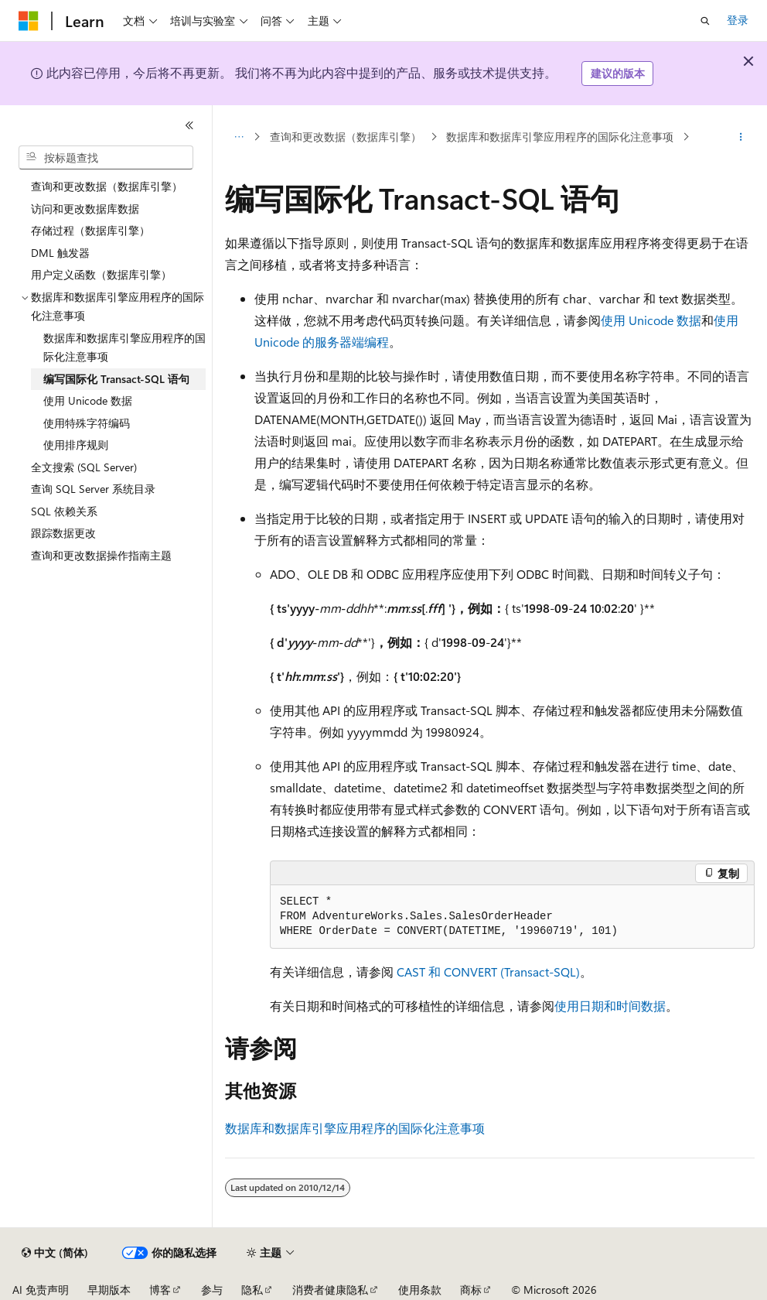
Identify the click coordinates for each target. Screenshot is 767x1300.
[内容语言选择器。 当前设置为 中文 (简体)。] (54, 1252)
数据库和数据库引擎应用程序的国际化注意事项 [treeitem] (124, 347)
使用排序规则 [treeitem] (75, 444)
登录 (737, 19)
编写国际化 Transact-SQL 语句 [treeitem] (116, 378)
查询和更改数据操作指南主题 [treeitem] (101, 555)
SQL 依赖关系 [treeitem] (64, 511)
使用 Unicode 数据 (651, 320)
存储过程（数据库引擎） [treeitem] (90, 230)
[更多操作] (741, 137)
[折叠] (189, 125)
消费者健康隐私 (330, 1289)
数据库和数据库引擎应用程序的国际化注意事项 (559, 136)
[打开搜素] (705, 21)
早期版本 (109, 1289)
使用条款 (419, 1289)
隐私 (252, 1289)
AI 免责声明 (40, 1289)
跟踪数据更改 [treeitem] (63, 532)
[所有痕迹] (238, 137)
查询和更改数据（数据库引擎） (345, 136)
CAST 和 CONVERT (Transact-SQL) (488, 971)
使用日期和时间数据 (610, 1005)
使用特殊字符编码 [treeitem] (86, 423)
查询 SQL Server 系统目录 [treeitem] (93, 488)
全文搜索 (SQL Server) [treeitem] (84, 467)
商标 (471, 1289)
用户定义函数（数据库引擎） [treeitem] (101, 274)
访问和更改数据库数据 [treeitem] (85, 208)
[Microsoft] (29, 21)
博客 (160, 1289)
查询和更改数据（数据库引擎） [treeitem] (106, 186)
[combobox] (106, 157)
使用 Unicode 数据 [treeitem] (87, 400)
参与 (212, 1289)
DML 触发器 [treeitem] (60, 252)
